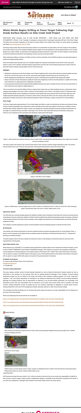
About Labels (60, 23)
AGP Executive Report (8, 23)
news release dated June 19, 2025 (19, 44)
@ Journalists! (51, 23)
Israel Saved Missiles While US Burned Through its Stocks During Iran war (29, 2)
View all (77, 2)
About (69, 23)
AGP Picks (5, 2)
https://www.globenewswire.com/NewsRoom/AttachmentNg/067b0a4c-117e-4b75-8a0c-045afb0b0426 (33, 305)
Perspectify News (28, 23)
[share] (77, 23)
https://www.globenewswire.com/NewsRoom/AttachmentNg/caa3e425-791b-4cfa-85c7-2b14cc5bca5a (33, 299)
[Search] (73, 23)
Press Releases (40, 23)
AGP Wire (19, 23)
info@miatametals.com (10, 263)
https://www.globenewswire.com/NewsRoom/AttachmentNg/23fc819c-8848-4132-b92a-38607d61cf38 (33, 302)
